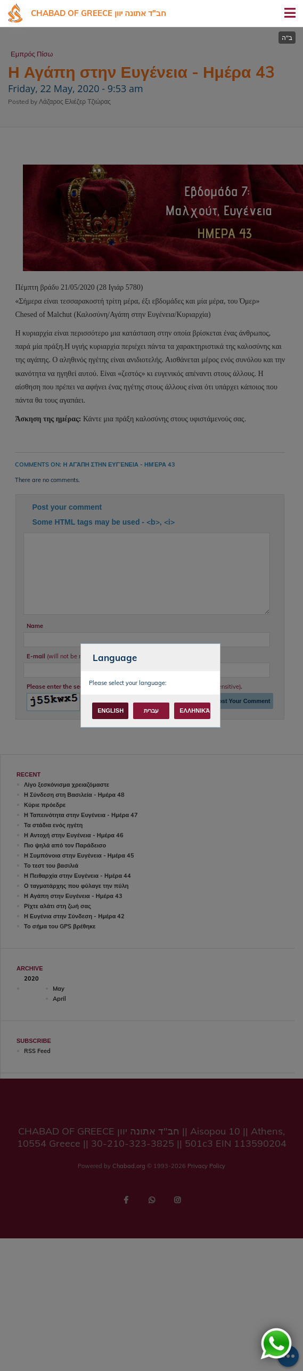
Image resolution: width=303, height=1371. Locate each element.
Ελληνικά (194, 710)
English (110, 710)
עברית (151, 710)
